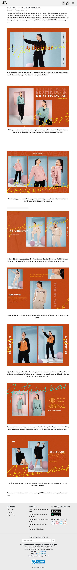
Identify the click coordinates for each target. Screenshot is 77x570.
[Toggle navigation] (73, 3)
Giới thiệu (11, 509)
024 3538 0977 (41, 553)
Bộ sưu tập (24, 10)
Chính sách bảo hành (37, 529)
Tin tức (17, 10)
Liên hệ (10, 512)
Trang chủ (9, 10)
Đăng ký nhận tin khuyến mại (38, 537)
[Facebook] (53, 523)
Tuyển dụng (11, 515)
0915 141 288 (41, 551)
